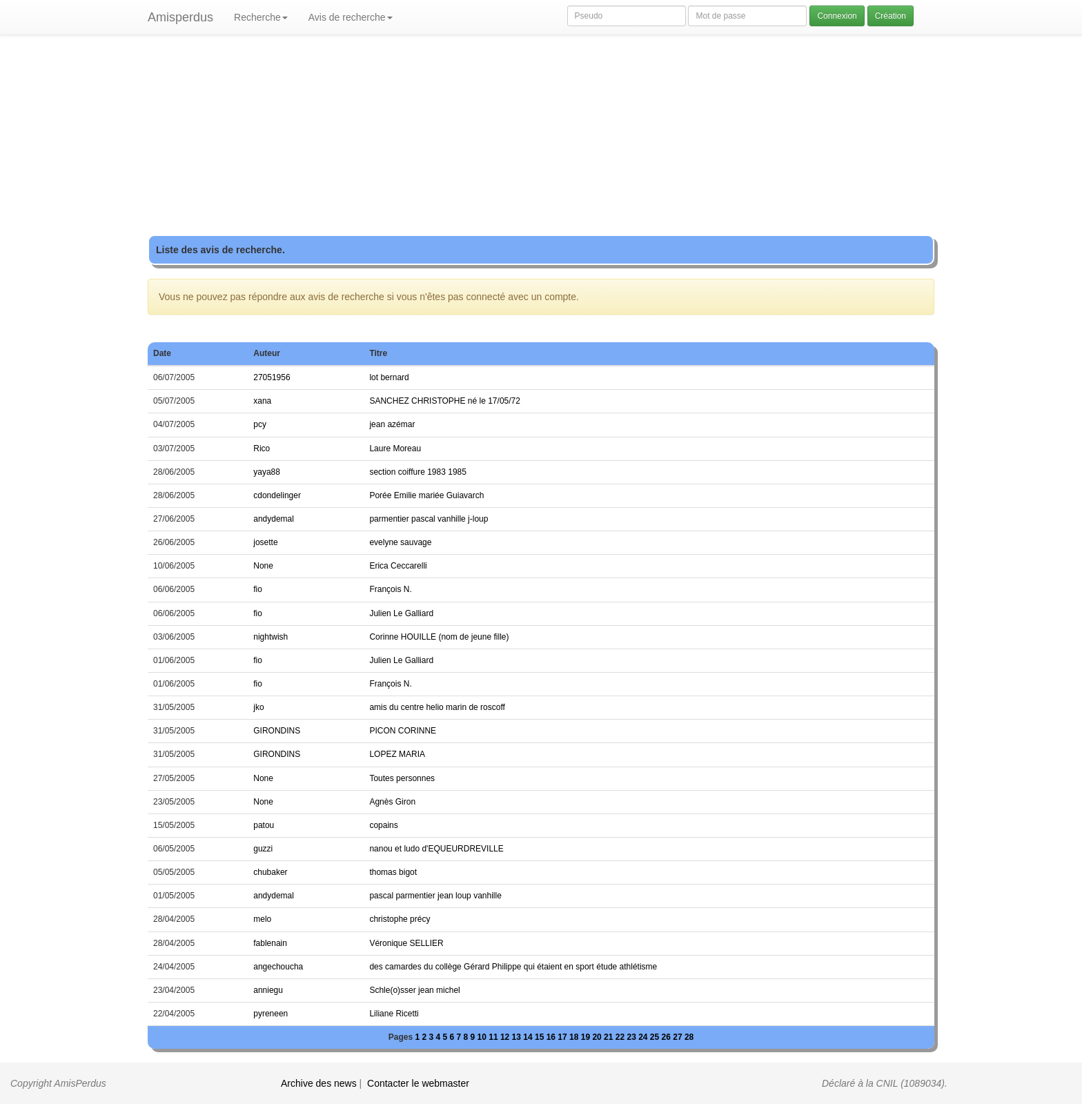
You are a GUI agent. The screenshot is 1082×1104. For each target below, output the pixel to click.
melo (262, 919)
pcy (259, 424)
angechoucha (278, 967)
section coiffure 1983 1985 (417, 472)
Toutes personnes (402, 778)
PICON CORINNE (402, 731)
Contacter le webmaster (418, 1083)
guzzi (263, 849)
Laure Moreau (395, 448)
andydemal (273, 519)
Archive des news (319, 1083)
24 (644, 1037)
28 (689, 1037)
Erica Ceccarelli (397, 566)
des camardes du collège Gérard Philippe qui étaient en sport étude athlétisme (513, 967)
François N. (390, 589)
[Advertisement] (541, 138)
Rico (261, 448)
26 (667, 1037)
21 (610, 1037)
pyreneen (270, 1013)
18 (575, 1037)
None (263, 566)
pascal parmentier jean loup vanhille (435, 895)
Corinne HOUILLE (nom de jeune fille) (439, 637)
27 (679, 1037)
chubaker (270, 872)
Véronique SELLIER (406, 943)
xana (262, 401)
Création (890, 16)
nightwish (270, 637)
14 (529, 1037)
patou (263, 825)
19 (587, 1037)
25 (656, 1037)
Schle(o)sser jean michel (414, 990)
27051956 (271, 377)
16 (552, 1037)
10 (483, 1037)
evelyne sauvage (400, 542)
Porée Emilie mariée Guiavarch (426, 495)
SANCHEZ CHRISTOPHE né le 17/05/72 (444, 401)
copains (383, 825)
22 (621, 1037)
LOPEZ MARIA (397, 754)
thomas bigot (393, 872)
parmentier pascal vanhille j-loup (428, 519)
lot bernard (389, 377)
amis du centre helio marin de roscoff (437, 707)
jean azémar (392, 424)
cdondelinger (277, 495)
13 (518, 1037)
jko (258, 707)
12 (506, 1037)
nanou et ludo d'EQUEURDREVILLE (436, 849)
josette (265, 542)
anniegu (268, 990)
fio (257, 589)
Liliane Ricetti (393, 1013)
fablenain (270, 943)
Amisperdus (180, 17)
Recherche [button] (261, 17)
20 (598, 1037)
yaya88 (266, 472)
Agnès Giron (392, 802)
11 (494, 1037)
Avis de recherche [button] (350, 17)
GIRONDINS (276, 731)
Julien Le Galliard (401, 613)
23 (632, 1037)
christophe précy (399, 919)
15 (541, 1037)
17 (563, 1037)
